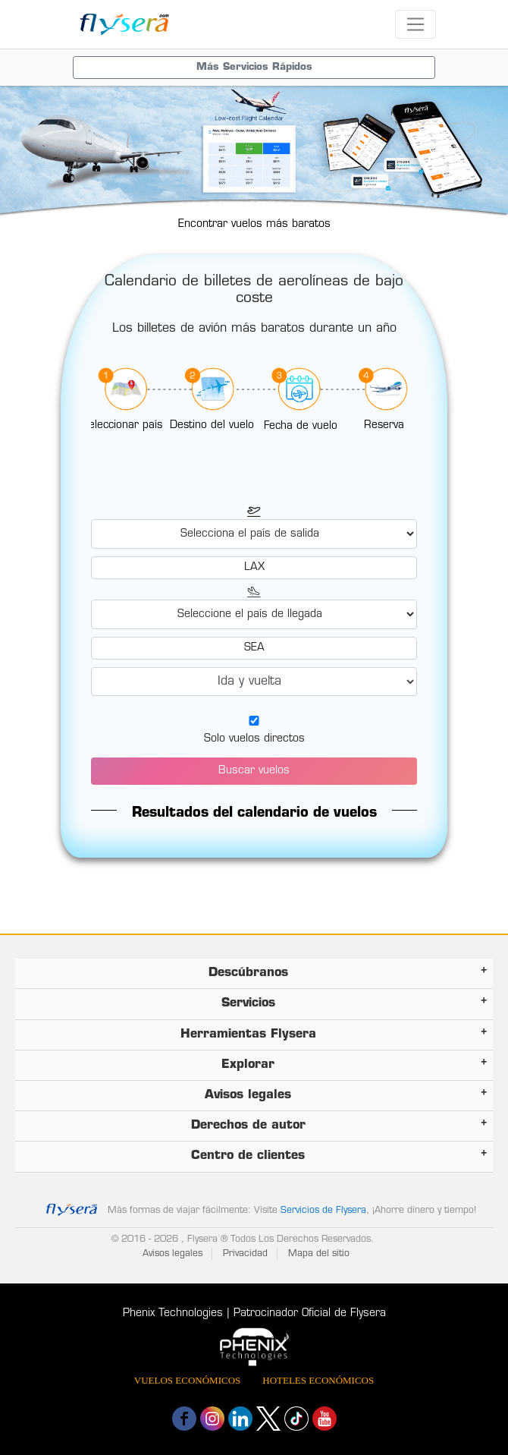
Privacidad (245, 1253)
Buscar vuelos (254, 770)
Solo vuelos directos (254, 739)
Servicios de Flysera (323, 1210)
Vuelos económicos (187, 1380)
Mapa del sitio (319, 1253)
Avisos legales (172, 1253)
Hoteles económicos (318, 1380)
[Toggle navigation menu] (254, 67)
